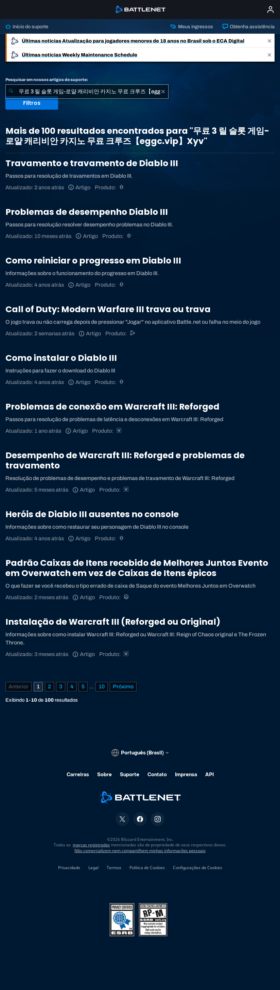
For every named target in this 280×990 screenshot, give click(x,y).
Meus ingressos (192, 26)
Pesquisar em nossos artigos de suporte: (46, 79)
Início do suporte (26, 26)
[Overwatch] (127, 597)
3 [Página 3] (60, 686)
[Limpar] (163, 91)
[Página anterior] (18, 686)
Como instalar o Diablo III (61, 358)
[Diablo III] (122, 187)
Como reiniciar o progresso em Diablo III (93, 261)
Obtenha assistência (249, 26)
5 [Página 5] (83, 686)
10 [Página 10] (102, 686)
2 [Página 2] (49, 686)
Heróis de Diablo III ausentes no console (92, 514)
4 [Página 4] (71, 686)
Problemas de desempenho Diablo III (86, 212)
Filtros (31, 103)
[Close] (269, 41)
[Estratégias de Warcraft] (119, 431)
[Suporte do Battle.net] (133, 333)
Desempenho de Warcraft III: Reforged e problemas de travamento (125, 460)
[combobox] (87, 91)
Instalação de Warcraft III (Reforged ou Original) (113, 622)
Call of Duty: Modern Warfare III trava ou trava (108, 309)
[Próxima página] (123, 686)
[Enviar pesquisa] (10, 91)
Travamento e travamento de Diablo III (91, 163)
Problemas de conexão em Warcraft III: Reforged (112, 407)
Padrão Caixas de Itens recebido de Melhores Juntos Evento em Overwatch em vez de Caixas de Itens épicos (136, 568)
